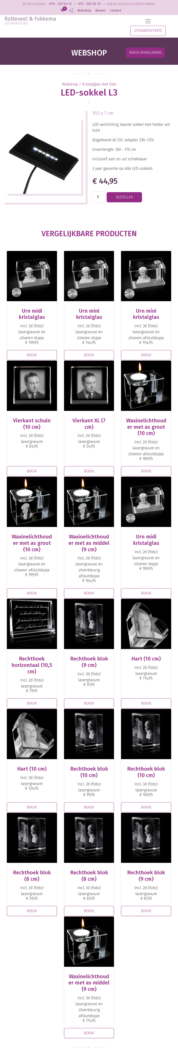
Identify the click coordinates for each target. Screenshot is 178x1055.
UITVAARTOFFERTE (148, 31)
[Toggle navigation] (148, 21)
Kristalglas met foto (99, 84)
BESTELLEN (124, 197)
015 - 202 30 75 (89, 4)
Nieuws (100, 10)
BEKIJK (32, 355)
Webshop (84, 10)
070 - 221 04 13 (60, 4)
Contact (115, 10)
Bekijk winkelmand (145, 52)
